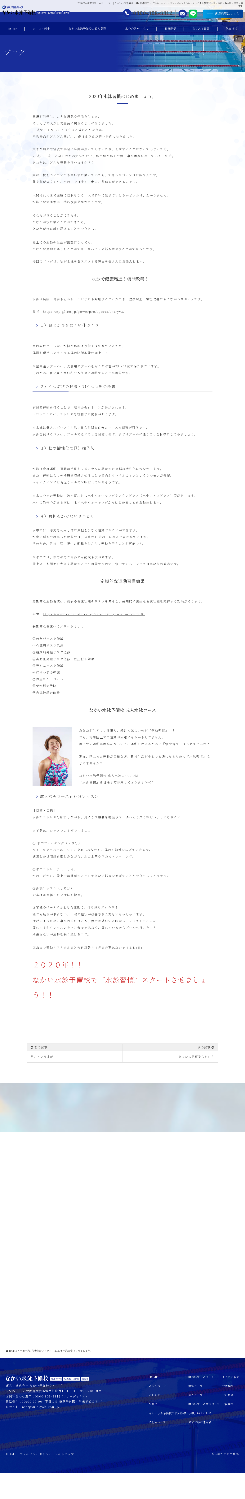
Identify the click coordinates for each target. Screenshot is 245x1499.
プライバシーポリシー (36, 1480)
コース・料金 (41, 28)
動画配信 (170, 28)
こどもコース (157, 1448)
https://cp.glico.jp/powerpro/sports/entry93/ (84, 311)
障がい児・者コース (201, 1403)
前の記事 (40, 1047)
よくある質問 (200, 28)
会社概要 (228, 1421)
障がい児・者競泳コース (204, 1430)
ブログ (153, 1430)
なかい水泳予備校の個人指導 (87, 28)
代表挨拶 (231, 28)
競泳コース (195, 1412)
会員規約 (228, 1430)
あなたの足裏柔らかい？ (196, 1057)
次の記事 (204, 1047)
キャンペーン (157, 1412)
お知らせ (154, 1421)
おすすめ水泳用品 (199, 1448)
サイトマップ (64, 1480)
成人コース (195, 1421)
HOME (12, 28)
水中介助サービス (136, 28)
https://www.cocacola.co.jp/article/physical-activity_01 (94, 614)
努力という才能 (42, 1057)
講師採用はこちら (217, 15)
